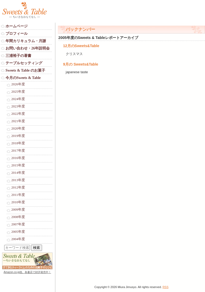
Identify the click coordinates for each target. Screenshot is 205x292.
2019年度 (18, 136)
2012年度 (18, 187)
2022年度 (18, 114)
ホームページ (17, 26)
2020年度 (18, 128)
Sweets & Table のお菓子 (25, 70)
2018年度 (18, 143)
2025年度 (18, 91)
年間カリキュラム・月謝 (26, 41)
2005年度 (18, 232)
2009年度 (18, 209)
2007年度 (18, 224)
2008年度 (18, 217)
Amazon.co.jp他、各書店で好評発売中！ (27, 272)
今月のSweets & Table (23, 78)
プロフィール (17, 34)
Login (5, 277)
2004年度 (18, 239)
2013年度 (18, 180)
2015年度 (18, 165)
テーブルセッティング (24, 63)
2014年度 (18, 173)
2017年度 (18, 150)
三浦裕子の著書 (18, 56)
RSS (165, 287)
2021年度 (18, 121)
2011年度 (18, 195)
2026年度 (18, 84)
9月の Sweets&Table (80, 64)
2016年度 (18, 158)
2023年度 (18, 106)
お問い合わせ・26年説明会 (28, 48)
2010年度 (18, 202)
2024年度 (18, 99)
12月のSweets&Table (81, 46)
